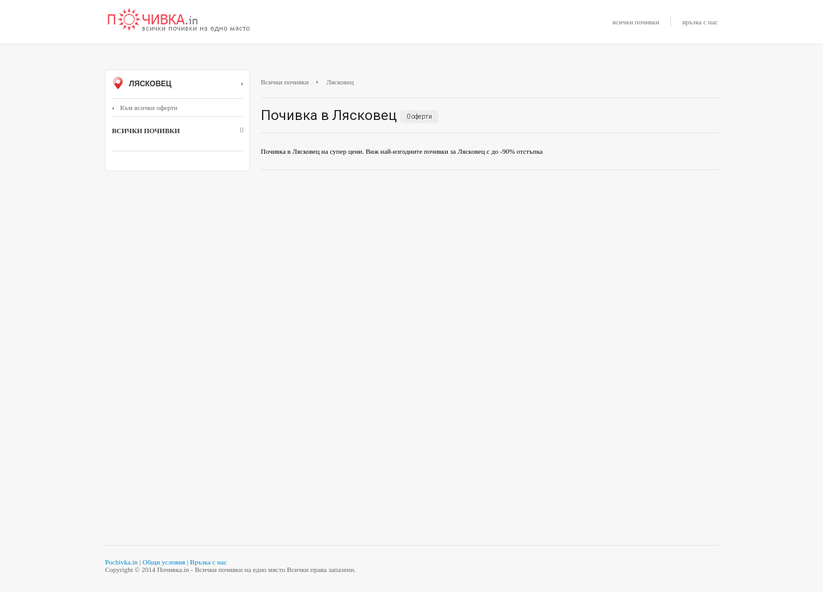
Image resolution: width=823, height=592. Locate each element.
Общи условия (164, 562)
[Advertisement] (489, 270)
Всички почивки (285, 82)
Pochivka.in (121, 562)
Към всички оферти (145, 107)
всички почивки (636, 22)
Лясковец (177, 84)
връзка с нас (700, 22)
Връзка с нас (208, 562)
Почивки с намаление (179, 20)
